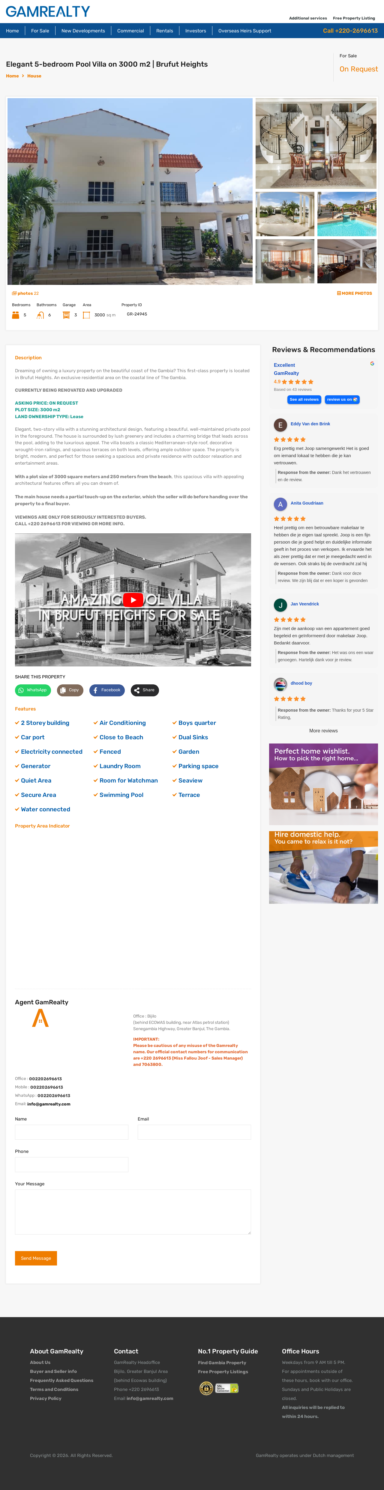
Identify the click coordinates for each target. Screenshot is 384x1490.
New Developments (83, 31)
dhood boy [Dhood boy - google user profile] (301, 683)
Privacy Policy (46, 1398)
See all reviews (304, 399)
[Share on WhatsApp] (33, 690)
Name (21, 1119)
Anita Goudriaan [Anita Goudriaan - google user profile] (307, 503)
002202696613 (45, 1078)
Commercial (130, 31)
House (34, 76)
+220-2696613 (356, 30)
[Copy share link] (70, 690)
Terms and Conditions (54, 1389)
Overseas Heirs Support (244, 31)
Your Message (29, 1184)
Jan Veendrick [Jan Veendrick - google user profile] (305, 604)
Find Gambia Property (222, 1362)
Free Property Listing (354, 18)
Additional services (308, 18)
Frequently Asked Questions (61, 1380)
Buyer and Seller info (53, 1371)
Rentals (164, 31)
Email (143, 1119)
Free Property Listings (223, 1371)
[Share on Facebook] (107, 690)
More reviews (323, 730)
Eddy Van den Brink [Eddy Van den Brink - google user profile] (310, 423)
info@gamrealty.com (48, 1104)
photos (25, 293)
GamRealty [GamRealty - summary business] (286, 373)
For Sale (40, 31)
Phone (21, 1151)
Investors (195, 31)
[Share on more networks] (145, 690)
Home (12, 31)
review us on (339, 399)
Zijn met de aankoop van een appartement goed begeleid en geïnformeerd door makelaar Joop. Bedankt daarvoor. (322, 635)
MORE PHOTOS (354, 293)
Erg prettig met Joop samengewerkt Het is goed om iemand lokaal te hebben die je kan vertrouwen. (321, 455)
